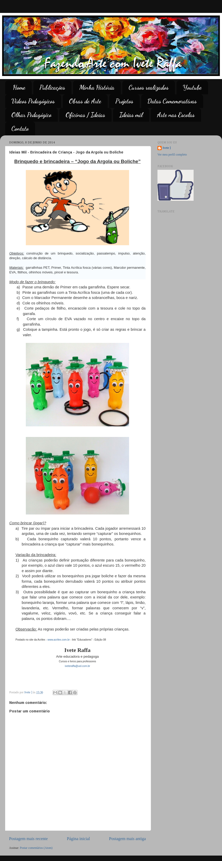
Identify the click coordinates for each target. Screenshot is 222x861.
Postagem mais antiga (127, 838)
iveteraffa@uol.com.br (77, 666)
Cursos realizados (149, 87)
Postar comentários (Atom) (36, 848)
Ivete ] (167, 148)
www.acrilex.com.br (58, 639)
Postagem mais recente (28, 838)
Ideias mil (131, 115)
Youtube (192, 87)
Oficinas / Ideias (85, 115)
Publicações (52, 87)
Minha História (96, 87)
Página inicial (78, 838)
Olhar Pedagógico (31, 115)
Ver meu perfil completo (172, 154)
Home (19, 87)
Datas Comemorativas (172, 101)
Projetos (124, 101)
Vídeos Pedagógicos (33, 101)
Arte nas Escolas (176, 115)
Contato (20, 128)
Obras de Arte (85, 101)
